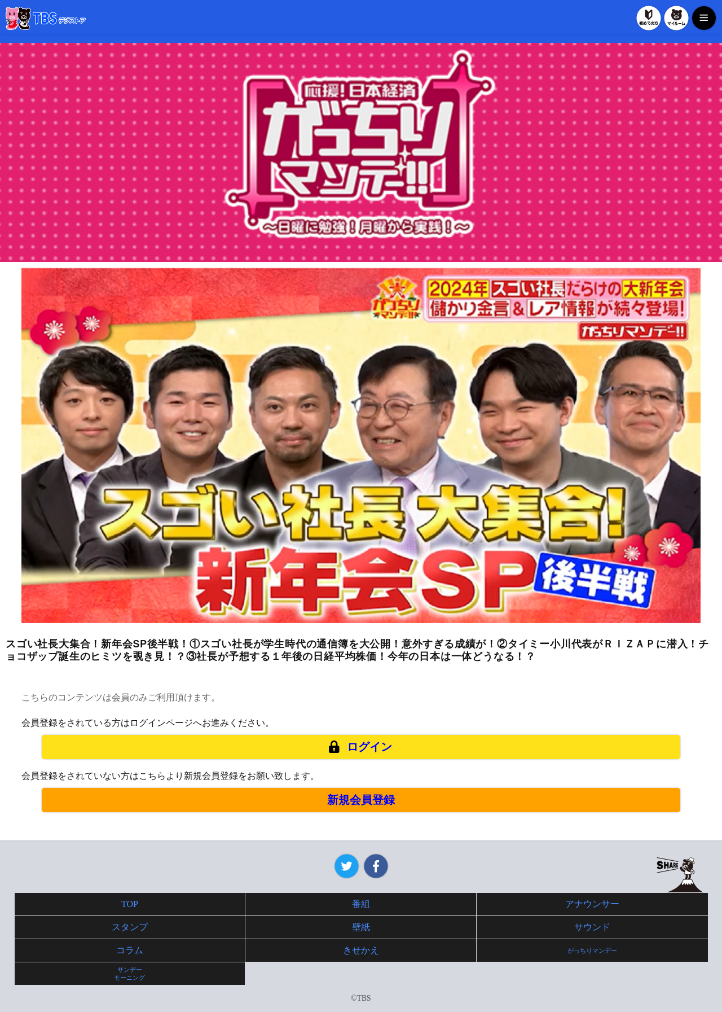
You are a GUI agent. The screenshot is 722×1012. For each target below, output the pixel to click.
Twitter (346, 866)
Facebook (376, 866)
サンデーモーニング (129, 973)
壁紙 (361, 927)
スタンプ (130, 927)
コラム (129, 950)
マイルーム (676, 18)
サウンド (592, 927)
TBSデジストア (46, 18)
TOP (129, 904)
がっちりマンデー (592, 950)
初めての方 (648, 18)
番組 (361, 904)
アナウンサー (592, 904)
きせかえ (361, 950)
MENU (703, 18)
